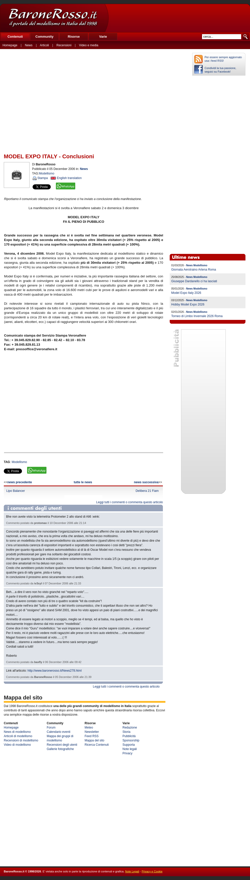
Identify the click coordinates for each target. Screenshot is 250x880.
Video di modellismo (17, 744)
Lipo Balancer (15, 491)
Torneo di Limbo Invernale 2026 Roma (196, 316)
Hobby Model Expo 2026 (187, 304)
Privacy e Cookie (152, 871)
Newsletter (92, 732)
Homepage (10, 45)
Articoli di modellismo (18, 736)
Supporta (128, 744)
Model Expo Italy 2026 (186, 293)
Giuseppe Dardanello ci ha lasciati (194, 281)
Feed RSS (91, 736)
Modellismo (19, 462)
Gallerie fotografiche (60, 749)
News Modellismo (196, 265)
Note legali (129, 749)
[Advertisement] (179, 18)
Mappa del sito (94, 740)
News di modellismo (17, 732)
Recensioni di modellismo (21, 740)
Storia (126, 732)
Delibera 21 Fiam (147, 491)
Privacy (127, 753)
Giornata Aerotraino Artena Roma (193, 269)
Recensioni (64, 45)
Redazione (129, 727)
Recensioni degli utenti (62, 744)
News (29, 45)
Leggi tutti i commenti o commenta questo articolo (129, 502)
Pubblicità (129, 736)
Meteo (89, 727)
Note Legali (132, 871)
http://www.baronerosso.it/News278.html (55, 670)
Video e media (88, 45)
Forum (51, 727)
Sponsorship (130, 740)
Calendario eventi (58, 732)
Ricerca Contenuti (97, 744)
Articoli (44, 45)
